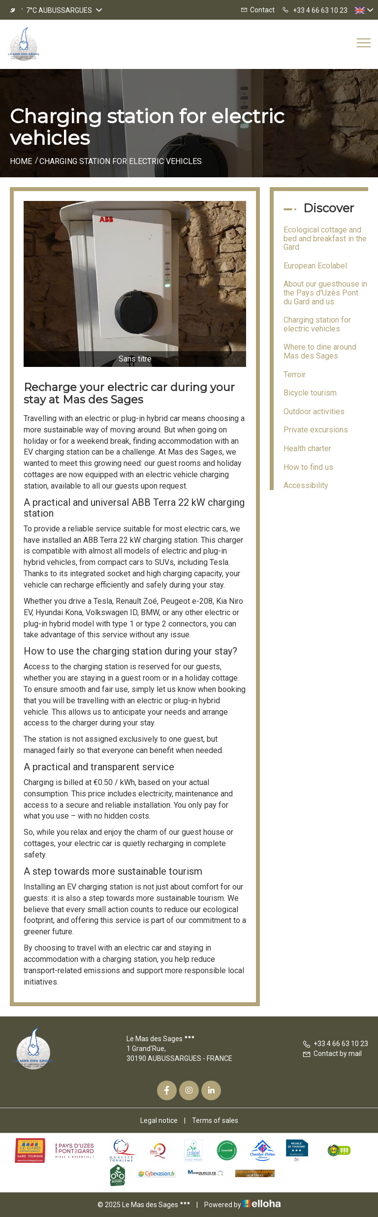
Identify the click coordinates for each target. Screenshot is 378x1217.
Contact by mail (332, 1053)
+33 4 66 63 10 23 (335, 1044)
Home (21, 161)
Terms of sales (215, 1120)
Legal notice (159, 1120)
